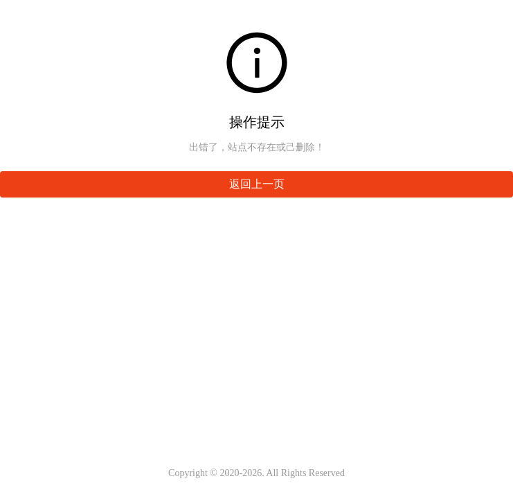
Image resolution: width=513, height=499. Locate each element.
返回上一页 (257, 184)
